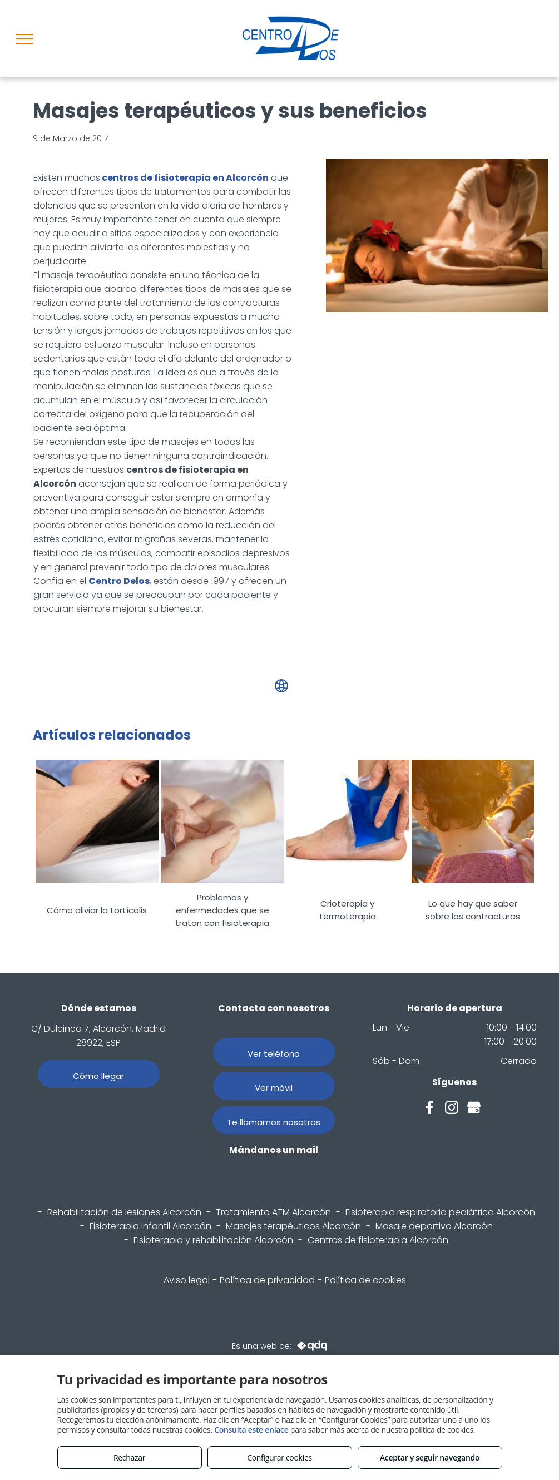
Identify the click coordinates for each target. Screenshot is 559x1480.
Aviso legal (187, 1280)
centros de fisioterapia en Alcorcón (185, 177)
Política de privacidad (267, 1280)
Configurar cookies (279, 1457)
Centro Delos (119, 581)
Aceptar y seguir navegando (429, 1457)
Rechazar (129, 1457)
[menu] (24, 38)
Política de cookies (365, 1280)
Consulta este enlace (251, 1429)
